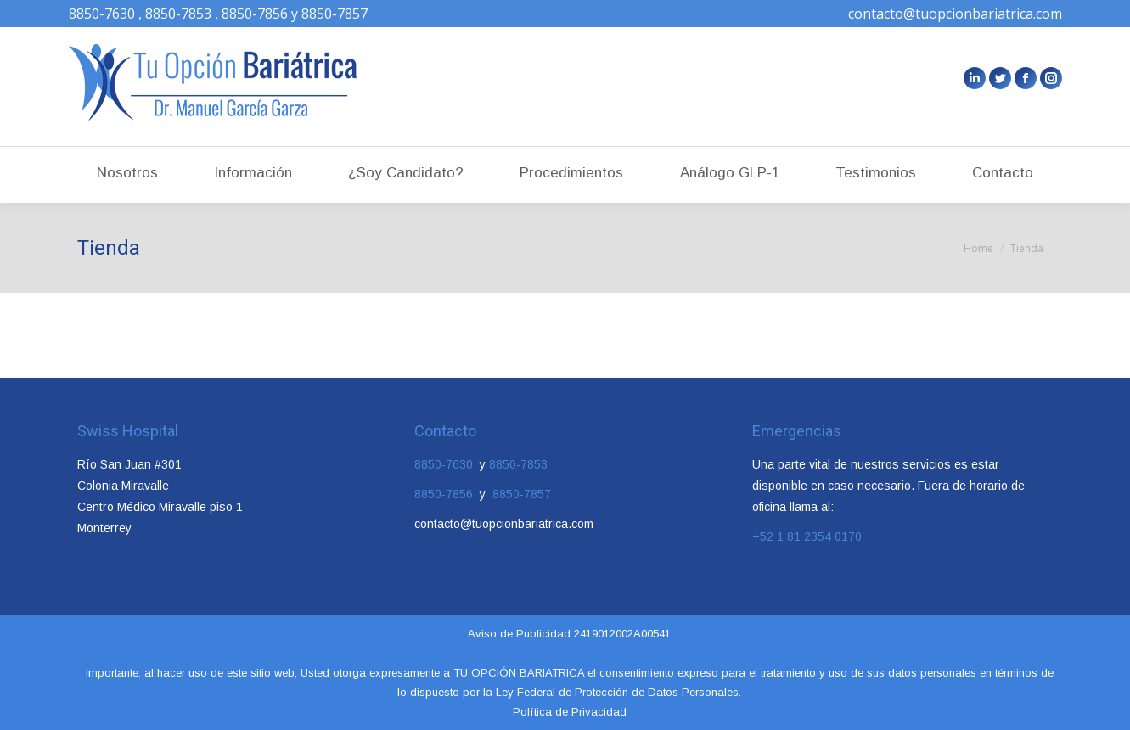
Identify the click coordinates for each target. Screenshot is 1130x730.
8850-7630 (445, 464)
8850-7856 (447, 494)
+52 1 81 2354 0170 (807, 536)
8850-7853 (518, 464)
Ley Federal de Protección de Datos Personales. (616, 692)
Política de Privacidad (570, 711)
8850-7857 (520, 494)
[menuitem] (127, 166)
